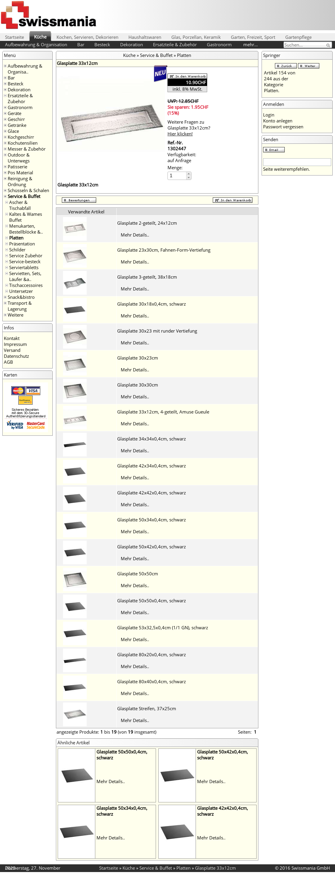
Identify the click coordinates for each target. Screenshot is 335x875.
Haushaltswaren (144, 37)
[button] (188, 174)
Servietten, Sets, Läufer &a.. (25, 276)
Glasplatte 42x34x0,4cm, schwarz (151, 466)
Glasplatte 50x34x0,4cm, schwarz (151, 520)
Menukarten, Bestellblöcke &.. (26, 229)
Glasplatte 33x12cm (215, 868)
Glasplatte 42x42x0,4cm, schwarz (151, 493)
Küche (40, 37)
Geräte (14, 113)
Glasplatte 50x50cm (137, 574)
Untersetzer (21, 291)
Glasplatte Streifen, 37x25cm (146, 708)
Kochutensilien (23, 143)
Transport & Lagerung (20, 306)
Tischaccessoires (26, 285)
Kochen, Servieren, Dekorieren (87, 37)
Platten (16, 238)
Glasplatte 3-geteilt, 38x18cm (147, 277)
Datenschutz (16, 356)
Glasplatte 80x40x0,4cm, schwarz (151, 681)
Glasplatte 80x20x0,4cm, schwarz (151, 654)
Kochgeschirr (21, 137)
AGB (8, 362)
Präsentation (22, 244)
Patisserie (17, 167)
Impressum (15, 344)
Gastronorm (219, 44)
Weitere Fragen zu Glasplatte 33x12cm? (189, 128)
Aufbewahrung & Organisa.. (25, 69)
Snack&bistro (21, 297)
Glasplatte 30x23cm (137, 358)
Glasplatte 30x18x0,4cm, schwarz (151, 304)
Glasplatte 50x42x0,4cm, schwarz (151, 547)
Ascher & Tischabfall (20, 205)
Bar (80, 44)
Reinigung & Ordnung (20, 181)
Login (268, 115)
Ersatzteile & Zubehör (175, 44)
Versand (12, 350)
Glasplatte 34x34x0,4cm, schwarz (151, 439)
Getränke (17, 125)
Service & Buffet (24, 196)
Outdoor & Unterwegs (19, 158)
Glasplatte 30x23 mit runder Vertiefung (157, 331)
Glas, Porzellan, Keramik (196, 37)
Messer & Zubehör (27, 149)
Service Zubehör (25, 255)
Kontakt (12, 338)
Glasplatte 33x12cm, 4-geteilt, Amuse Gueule (163, 412)
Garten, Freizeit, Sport (253, 37)
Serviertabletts (23, 267)
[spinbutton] (177, 175)
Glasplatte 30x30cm (137, 385)
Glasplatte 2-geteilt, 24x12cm (147, 223)
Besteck (102, 44)
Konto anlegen (277, 121)
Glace (13, 131)
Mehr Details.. (135, 235)
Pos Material (20, 172)
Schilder (17, 250)
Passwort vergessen (283, 127)
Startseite (14, 37)
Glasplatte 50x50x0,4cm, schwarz (151, 600)
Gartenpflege (298, 37)
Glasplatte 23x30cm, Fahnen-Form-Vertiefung (163, 250)
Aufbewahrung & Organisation (36, 44)
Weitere (15, 315)
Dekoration (131, 44)
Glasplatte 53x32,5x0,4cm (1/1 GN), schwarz (162, 627)
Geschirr (16, 119)
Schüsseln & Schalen (28, 190)
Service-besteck (25, 261)
